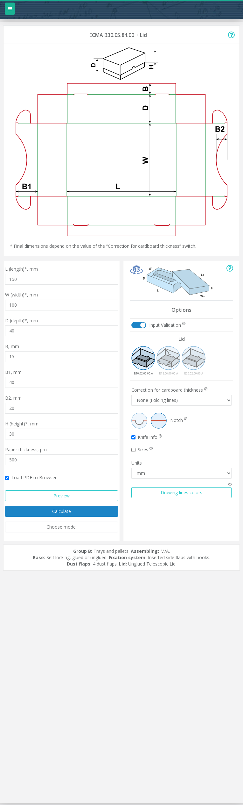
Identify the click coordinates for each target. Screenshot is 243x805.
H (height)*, (21, 424)
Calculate (61, 511)
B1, (13, 372)
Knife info (146, 437)
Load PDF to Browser (31, 477)
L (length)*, (21, 269)
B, (12, 346)
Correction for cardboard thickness (169, 390)
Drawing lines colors (181, 492)
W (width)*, (21, 295)
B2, (13, 398)
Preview (61, 496)
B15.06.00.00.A (168, 360)
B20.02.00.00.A (193, 360)
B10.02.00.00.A (143, 360)
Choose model (61, 527)
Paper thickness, (26, 449)
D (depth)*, (21, 320)
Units (136, 463)
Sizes (142, 449)
